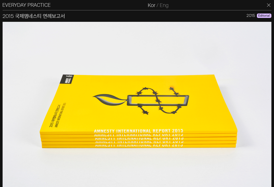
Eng (166, 5)
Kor (153, 5)
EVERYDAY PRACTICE (28, 5)
